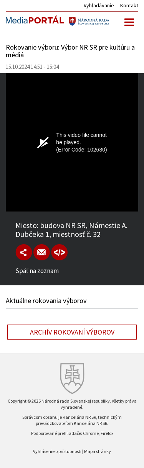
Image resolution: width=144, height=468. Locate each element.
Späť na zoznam (37, 270)
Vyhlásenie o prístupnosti (57, 451)
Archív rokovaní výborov (72, 332)
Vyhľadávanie (99, 5)
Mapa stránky (97, 451)
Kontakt (129, 5)
